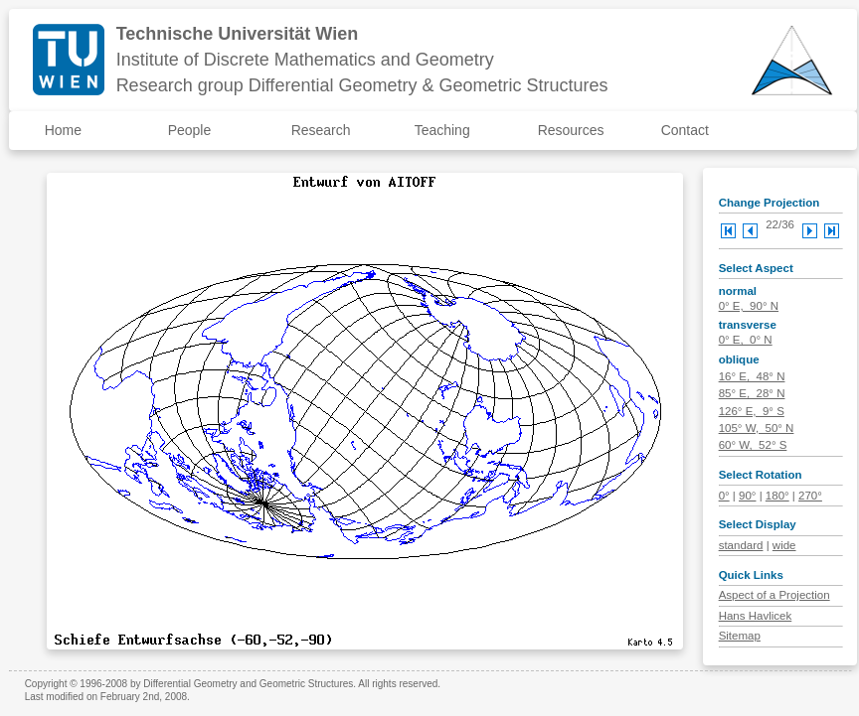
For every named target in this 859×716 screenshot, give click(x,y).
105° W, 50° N (756, 428)
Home (63, 130)
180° (777, 495)
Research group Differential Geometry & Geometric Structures (362, 85)
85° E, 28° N (752, 393)
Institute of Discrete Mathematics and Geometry (305, 60)
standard (741, 545)
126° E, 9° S (751, 411)
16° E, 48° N (752, 376)
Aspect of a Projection (774, 595)
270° (810, 495)
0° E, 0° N (746, 340)
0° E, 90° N (748, 306)
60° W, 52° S (753, 445)
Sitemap (740, 636)
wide (784, 545)
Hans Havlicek (755, 616)
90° (747, 495)
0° (724, 495)
